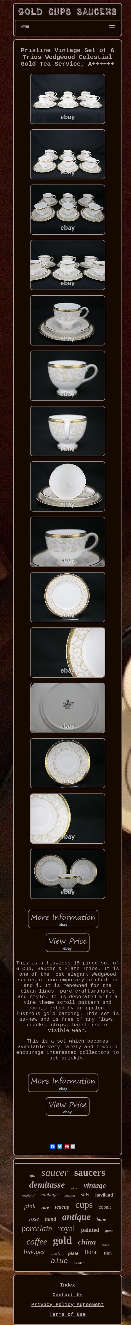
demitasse (47, 1184)
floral (91, 1251)
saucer (54, 1172)
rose (34, 1218)
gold (62, 1240)
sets (85, 1194)
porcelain (37, 1228)
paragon (69, 1195)
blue (59, 1261)
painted (90, 1230)
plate (73, 1253)
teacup (62, 1207)
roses (105, 1245)
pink (30, 1206)
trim (107, 1253)
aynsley (56, 1253)
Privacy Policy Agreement (67, 1305)
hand (50, 1219)
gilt (33, 1175)
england (28, 1195)
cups (84, 1204)
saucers (89, 1172)
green (109, 1231)
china (87, 1242)
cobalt (105, 1207)
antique (76, 1217)
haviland (104, 1194)
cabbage (49, 1194)
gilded (79, 1263)
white (74, 1188)
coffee (36, 1241)
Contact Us (67, 1295)
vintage (95, 1185)
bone (101, 1219)
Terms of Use (67, 1314)
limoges (34, 1251)
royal (66, 1228)
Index (67, 1285)
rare (45, 1207)
